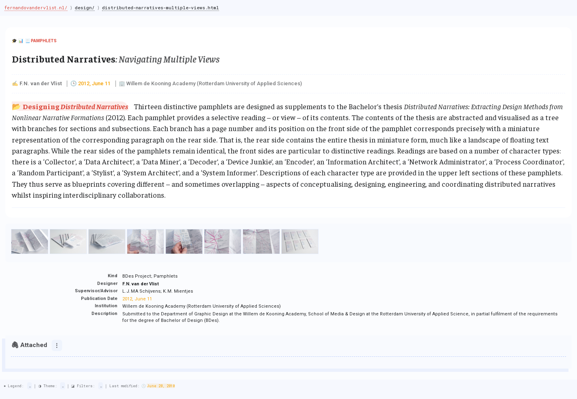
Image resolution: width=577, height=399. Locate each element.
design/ (86, 7)
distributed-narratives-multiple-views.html (162, 7)
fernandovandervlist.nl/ (35, 7)
